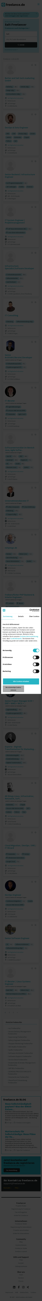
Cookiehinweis (16, 638)
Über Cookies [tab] (34, 616)
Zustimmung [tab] (7, 616)
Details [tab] (21, 616)
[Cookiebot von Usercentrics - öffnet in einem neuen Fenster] (29, 610)
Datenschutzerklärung (29, 636)
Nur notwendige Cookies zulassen (13, 688)
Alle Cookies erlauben (21, 681)
